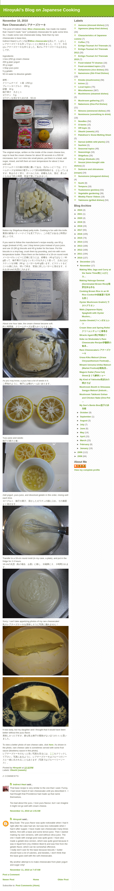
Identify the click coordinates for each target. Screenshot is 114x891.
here (51, 744)
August (84, 420)
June (83, 428)
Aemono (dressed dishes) (91, 25)
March (83, 440)
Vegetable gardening (88, 193)
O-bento (82, 124)
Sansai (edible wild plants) (91, 142)
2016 (80, 234)
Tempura (82, 186)
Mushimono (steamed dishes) (93, 93)
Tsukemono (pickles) (88, 190)
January (84, 448)
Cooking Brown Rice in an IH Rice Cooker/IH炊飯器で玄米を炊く (94, 294)
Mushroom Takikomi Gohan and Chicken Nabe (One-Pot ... (94, 398)
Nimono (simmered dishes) (92, 111)
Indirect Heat (19, 784)
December (85, 261)
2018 (80, 226)
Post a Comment (11, 874)
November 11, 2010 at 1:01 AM (25, 811)
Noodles (82, 121)
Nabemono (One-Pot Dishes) (92, 104)
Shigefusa (83, 155)
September (86, 416)
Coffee (81, 42)
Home (36, 879)
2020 (80, 218)
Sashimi (82, 145)
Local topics (84, 87)
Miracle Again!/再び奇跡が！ (93, 335)
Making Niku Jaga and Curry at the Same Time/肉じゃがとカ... (95, 273)
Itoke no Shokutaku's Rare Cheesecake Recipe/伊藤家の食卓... (95, 342)
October (84, 412)
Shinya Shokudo (86, 159)
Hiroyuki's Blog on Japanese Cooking (41, 9)
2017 (80, 230)
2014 (80, 242)
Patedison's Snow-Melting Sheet (94, 135)
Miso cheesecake (36, 29)
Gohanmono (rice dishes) (91, 69)
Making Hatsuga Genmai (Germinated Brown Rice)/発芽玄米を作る (94, 284)
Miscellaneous (85, 90)
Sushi (81, 183)
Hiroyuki (17, 819)
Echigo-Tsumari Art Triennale (93, 45)
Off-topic (82, 128)
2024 (80, 210)
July (82, 424)
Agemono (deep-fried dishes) (93, 28)
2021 (80, 214)
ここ (52, 753)
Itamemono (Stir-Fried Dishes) (93, 73)
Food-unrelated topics (89, 66)
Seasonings (84, 152)
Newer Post (8, 879)
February (85, 444)
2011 (80, 253)
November (85, 265)
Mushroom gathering (89, 100)
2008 (80, 456)
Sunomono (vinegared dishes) (93, 176)
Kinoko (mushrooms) (89, 80)
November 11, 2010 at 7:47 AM (25, 870)
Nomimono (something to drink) (94, 114)
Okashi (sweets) (18, 770)
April (83, 436)
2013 (80, 246)
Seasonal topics (86, 148)
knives (81, 83)
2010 (80, 257)
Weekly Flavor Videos (89, 196)
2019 (80, 222)
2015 (80, 238)
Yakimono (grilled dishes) (91, 200)
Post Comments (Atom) (28, 885)
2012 (80, 250)
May (82, 432)
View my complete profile (87, 470)
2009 (80, 452)
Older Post (63, 879)
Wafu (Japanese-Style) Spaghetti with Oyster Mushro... (91, 313)
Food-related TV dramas (90, 63)
